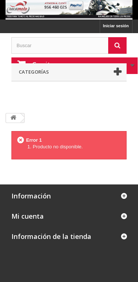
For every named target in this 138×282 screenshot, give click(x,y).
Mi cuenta (27, 216)
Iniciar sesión (116, 26)
